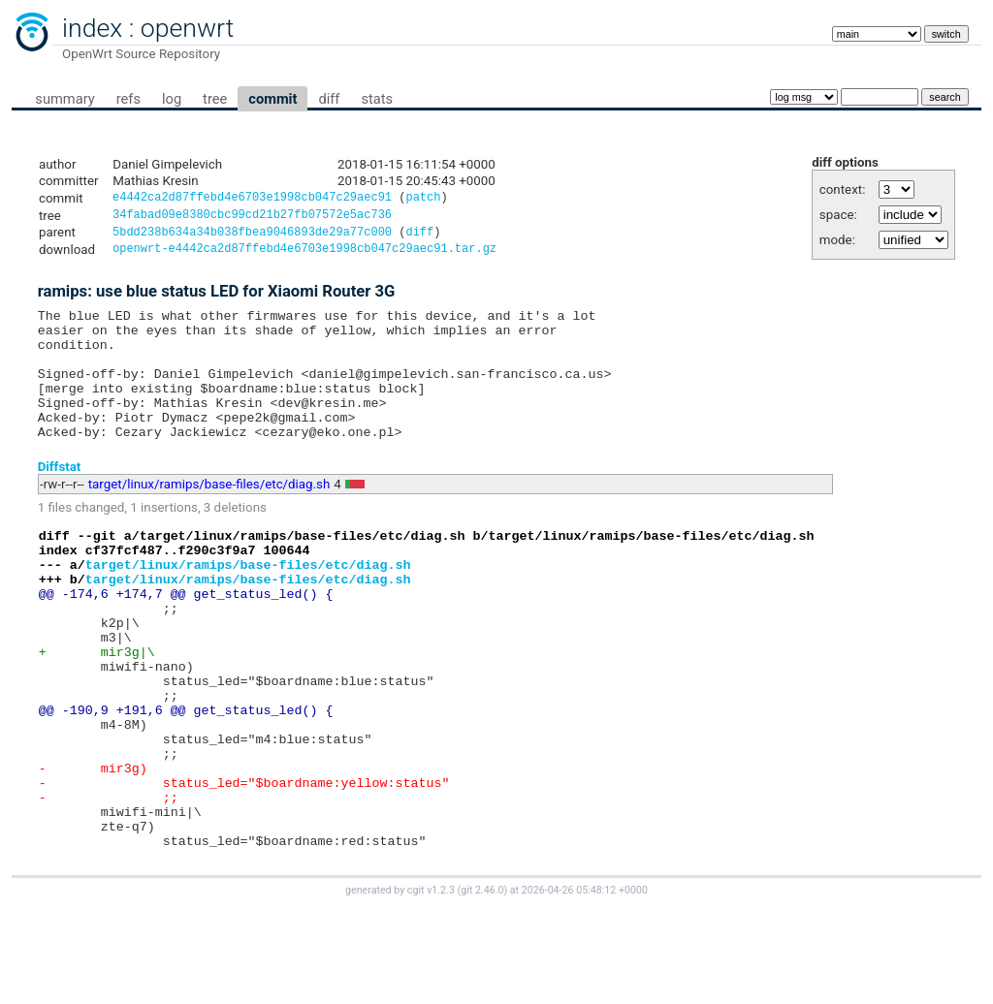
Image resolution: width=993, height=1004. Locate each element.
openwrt (187, 28)
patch (422, 199)
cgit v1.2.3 (431, 986)
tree (215, 99)
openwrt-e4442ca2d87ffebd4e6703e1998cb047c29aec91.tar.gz (304, 255)
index (92, 28)
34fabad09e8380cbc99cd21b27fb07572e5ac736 (252, 217)
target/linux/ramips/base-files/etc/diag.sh (209, 517)
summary (64, 99)
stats (377, 99)
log (171, 99)
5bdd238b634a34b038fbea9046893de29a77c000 (252, 237)
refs (128, 99)
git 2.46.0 (482, 986)
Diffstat (59, 498)
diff (328, 99)
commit (272, 99)
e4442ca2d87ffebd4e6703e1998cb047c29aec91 (252, 199)
